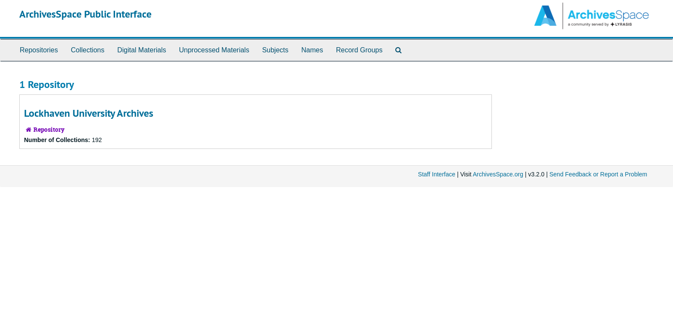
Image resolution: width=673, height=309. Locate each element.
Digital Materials (141, 50)
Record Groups (359, 50)
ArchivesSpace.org (498, 174)
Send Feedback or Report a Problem (598, 174)
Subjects (275, 50)
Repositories (39, 50)
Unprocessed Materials (214, 50)
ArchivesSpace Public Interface (85, 14)
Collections (87, 50)
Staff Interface (436, 174)
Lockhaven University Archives (88, 113)
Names (312, 50)
